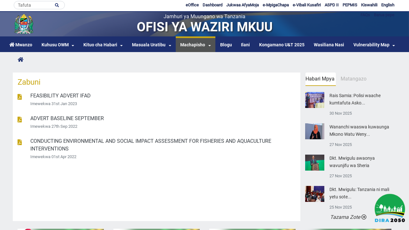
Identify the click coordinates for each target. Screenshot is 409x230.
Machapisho (192, 45)
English (387, 5)
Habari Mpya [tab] (320, 79)
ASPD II (332, 5)
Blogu (226, 45)
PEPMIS (350, 5)
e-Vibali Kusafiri (307, 5)
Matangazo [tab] (354, 79)
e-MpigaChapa (276, 5)
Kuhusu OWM (55, 45)
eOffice (192, 5)
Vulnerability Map (371, 45)
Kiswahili (369, 5)
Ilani (245, 45)
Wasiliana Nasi (329, 45)
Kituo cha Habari (100, 45)
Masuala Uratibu (149, 45)
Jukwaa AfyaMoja (242, 5)
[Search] (39, 5)
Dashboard (212, 5)
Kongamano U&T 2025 (282, 45)
